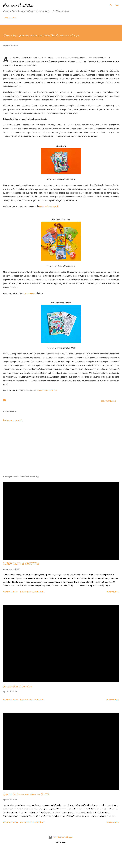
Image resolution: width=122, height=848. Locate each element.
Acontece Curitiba (18, 5)
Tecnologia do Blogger (61, 837)
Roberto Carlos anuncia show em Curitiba (26, 794)
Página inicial (10, 17)
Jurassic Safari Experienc (18, 686)
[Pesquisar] (111, 4)
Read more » (113, 592)
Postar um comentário (13, 420)
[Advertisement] (61, 448)
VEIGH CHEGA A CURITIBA (21, 564)
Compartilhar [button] (108, 401)
